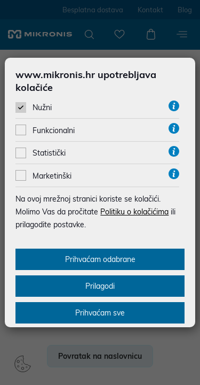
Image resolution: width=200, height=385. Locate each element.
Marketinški (52, 176)
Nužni (42, 107)
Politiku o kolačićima (134, 212)
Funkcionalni (54, 130)
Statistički (49, 153)
